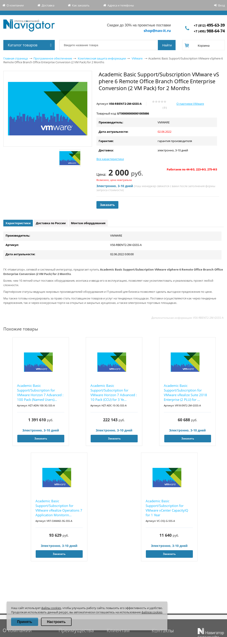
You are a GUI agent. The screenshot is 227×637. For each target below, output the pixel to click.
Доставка (48, 5)
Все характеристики (110, 159)
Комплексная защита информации (102, 58)
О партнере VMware (190, 104)
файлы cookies (51, 608)
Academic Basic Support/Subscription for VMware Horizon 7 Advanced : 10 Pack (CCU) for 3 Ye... (113, 392)
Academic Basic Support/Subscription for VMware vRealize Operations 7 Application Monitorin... (58, 508)
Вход (221, 5)
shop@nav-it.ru (157, 30)
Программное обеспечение (52, 58)
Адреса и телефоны (121, 5)
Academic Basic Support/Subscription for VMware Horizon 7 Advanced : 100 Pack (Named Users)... (40, 392)
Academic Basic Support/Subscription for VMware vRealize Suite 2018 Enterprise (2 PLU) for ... (185, 392)
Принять (24, 622)
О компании (15, 5)
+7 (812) (209, 25)
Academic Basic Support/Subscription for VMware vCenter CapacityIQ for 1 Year (167, 508)
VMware (137, 58)
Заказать (107, 205)
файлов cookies (151, 612)
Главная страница (15, 58)
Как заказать (81, 5)
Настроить (56, 622)
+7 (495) (209, 31)
